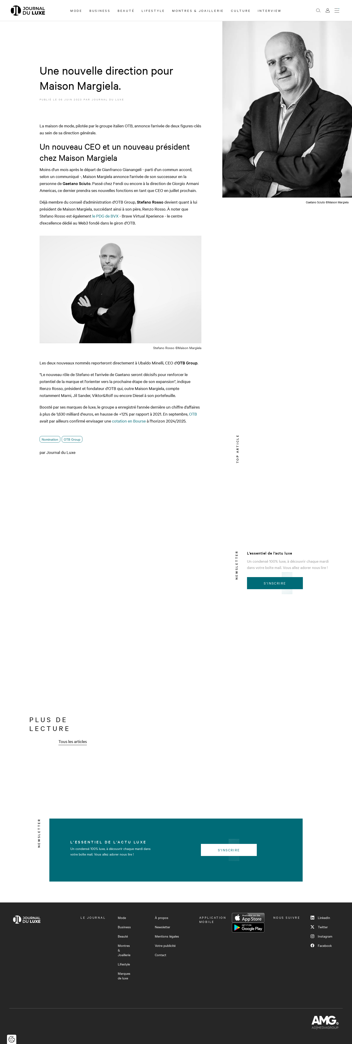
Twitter (319, 927)
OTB (193, 413)
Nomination (50, 439)
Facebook (321, 945)
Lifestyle (153, 10)
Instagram (321, 936)
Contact (160, 954)
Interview (270, 10)
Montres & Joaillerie (198, 10)
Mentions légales (167, 936)
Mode (76, 10)
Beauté (126, 10)
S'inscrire (275, 583)
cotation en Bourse (129, 420)
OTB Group (72, 439)
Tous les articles (72, 741)
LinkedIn (320, 917)
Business (100, 10)
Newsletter (162, 927)
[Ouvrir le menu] (337, 10)
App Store (248, 918)
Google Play (248, 927)
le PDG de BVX (105, 215)
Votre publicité (165, 945)
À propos (161, 917)
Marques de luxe (124, 975)
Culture (241, 10)
